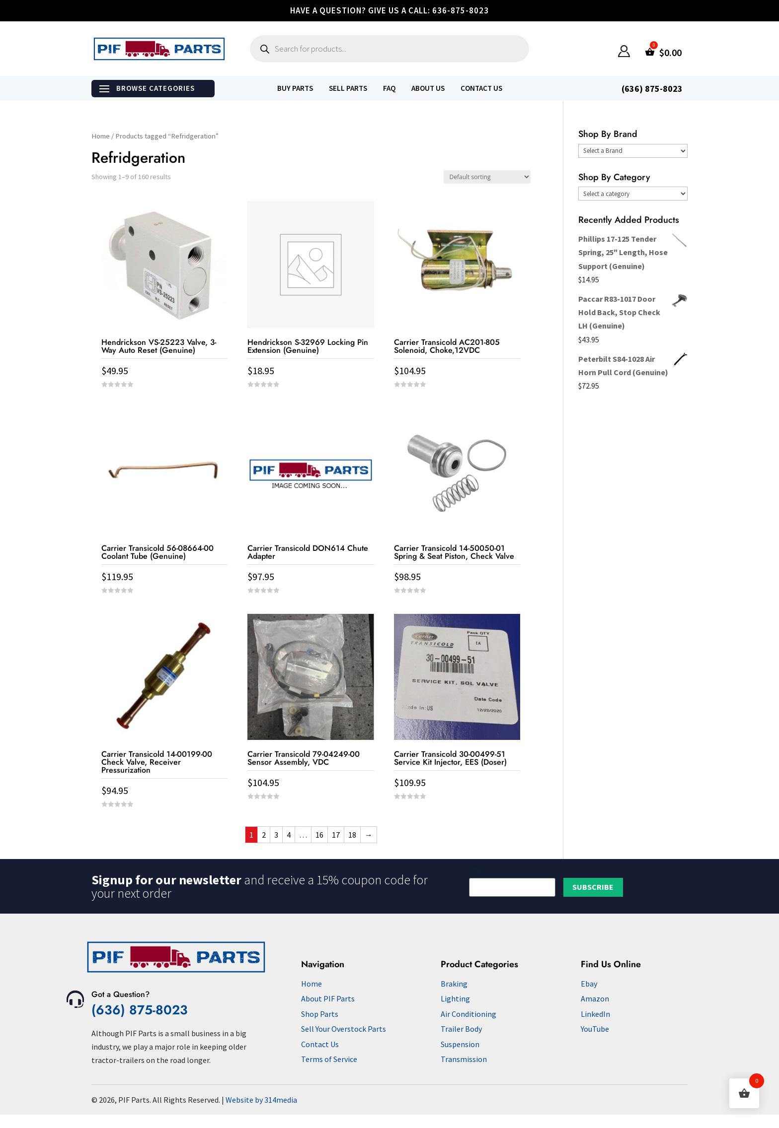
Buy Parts (295, 88)
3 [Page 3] (276, 835)
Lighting (455, 998)
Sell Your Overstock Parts (343, 1029)
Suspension (460, 1044)
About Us (428, 88)
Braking (454, 984)
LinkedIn (595, 1014)
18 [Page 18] (352, 835)
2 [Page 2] (264, 835)
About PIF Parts (328, 998)
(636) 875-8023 (139, 1009)
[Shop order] (487, 177)
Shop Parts (319, 1014)
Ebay (589, 984)
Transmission (464, 1059)
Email (476, 868)
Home (100, 136)
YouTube (595, 1029)
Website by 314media (261, 1100)
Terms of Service (329, 1059)
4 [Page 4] (289, 835)
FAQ (389, 88)
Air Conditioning (468, 1014)
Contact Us (481, 88)
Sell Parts (348, 88)
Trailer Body (461, 1029)
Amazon (595, 998)
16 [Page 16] (319, 835)
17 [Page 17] (336, 835)
